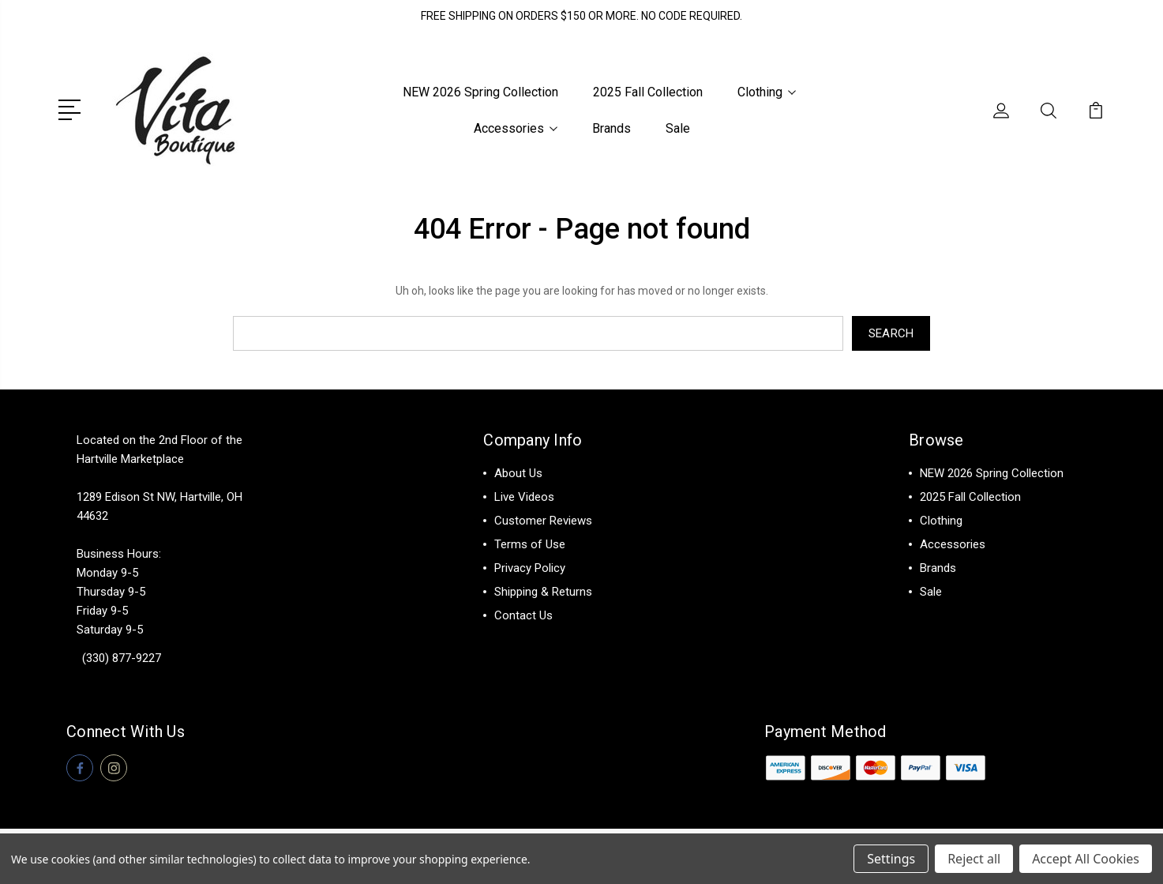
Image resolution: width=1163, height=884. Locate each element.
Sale (678, 128)
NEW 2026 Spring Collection (480, 92)
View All (941, 615)
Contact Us (523, 615)
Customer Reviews (543, 520)
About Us (518, 473)
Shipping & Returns (543, 592)
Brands (611, 128)
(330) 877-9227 (121, 658)
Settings (891, 858)
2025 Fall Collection (648, 92)
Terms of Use (529, 544)
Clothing (766, 92)
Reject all (973, 858)
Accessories (515, 128)
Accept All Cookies (1085, 858)
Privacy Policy (529, 568)
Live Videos (524, 497)
